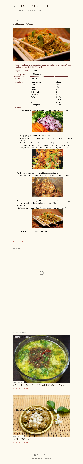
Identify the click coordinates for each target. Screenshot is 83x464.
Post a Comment (23, 388)
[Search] (68, 5)
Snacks (25, 241)
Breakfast (20, 241)
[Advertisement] (41, 313)
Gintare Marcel (47, 458)
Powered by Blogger (41, 455)
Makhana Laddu (23, 438)
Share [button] (15, 239)
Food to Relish (33, 6)
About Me (38, 10)
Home (21, 10)
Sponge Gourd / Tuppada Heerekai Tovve (38, 384)
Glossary (29, 10)
